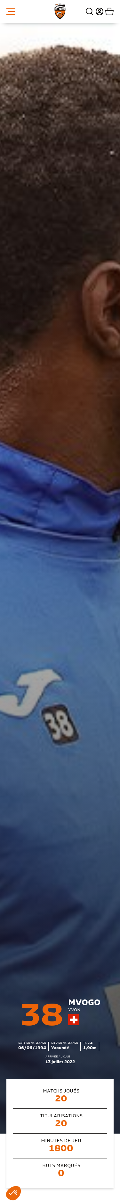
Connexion (99, 11)
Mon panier (109, 11)
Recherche (89, 11)
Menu (10, 11)
